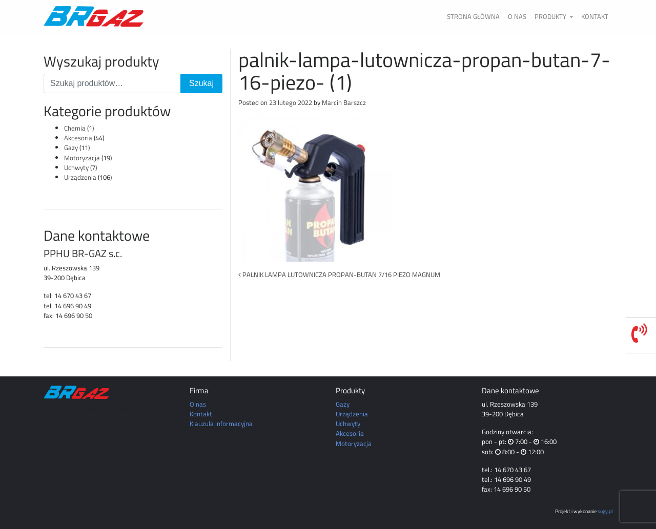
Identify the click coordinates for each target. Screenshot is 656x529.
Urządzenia (80, 177)
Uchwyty (76, 167)
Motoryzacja (82, 158)
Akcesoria (78, 138)
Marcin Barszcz (344, 102)
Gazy (71, 147)
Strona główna (473, 16)
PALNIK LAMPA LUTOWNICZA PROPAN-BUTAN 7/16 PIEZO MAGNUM (339, 274)
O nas (517, 16)
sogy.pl (605, 511)
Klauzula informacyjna (221, 423)
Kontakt (594, 16)
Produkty (551, 16)
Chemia (75, 128)
